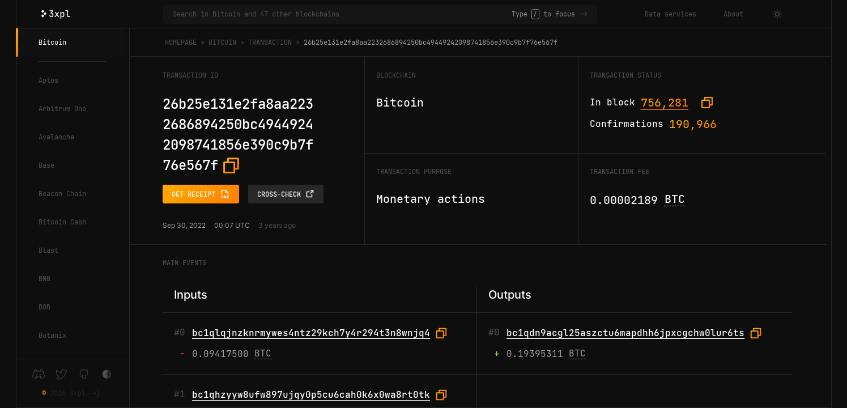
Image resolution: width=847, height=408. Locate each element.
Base (46, 165)
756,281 (664, 102)
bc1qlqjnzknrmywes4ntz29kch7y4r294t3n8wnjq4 (311, 333)
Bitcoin (52, 42)
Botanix (52, 335)
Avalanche (56, 137)
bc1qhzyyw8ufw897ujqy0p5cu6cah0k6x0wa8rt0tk (311, 395)
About (733, 14)
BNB (44, 278)
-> (584, 14)
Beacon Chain (62, 193)
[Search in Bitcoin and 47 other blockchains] (342, 14)
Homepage (181, 42)
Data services (670, 14)
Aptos (48, 80)
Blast (48, 250)
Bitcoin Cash (62, 222)
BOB (44, 307)
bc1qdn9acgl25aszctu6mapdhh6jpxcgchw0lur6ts (625, 333)
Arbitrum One (62, 108)
